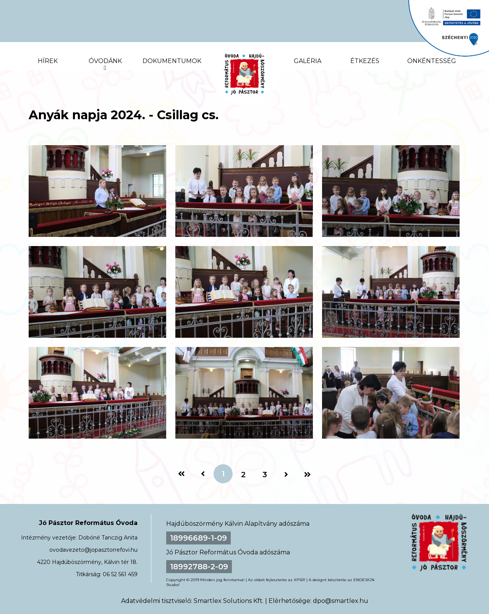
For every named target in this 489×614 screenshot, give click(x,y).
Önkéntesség (431, 61)
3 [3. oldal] (264, 474)
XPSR (299, 579)
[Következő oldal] (286, 474)
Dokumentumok (171, 61)
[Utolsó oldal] (307, 474)
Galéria (307, 61)
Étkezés (364, 61)
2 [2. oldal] (243, 474)
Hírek (48, 61)
